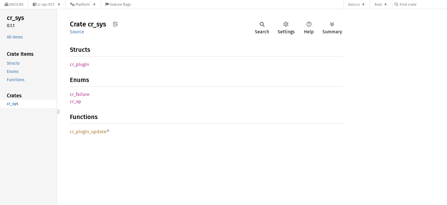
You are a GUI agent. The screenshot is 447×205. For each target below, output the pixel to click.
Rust (378, 4)
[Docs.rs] (14, 4)
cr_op (75, 101)
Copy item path (115, 24)
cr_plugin (79, 64)
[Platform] (83, 4)
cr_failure (80, 94)
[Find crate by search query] (423, 4)
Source (77, 31)
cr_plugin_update (88, 131)
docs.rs (354, 4)
